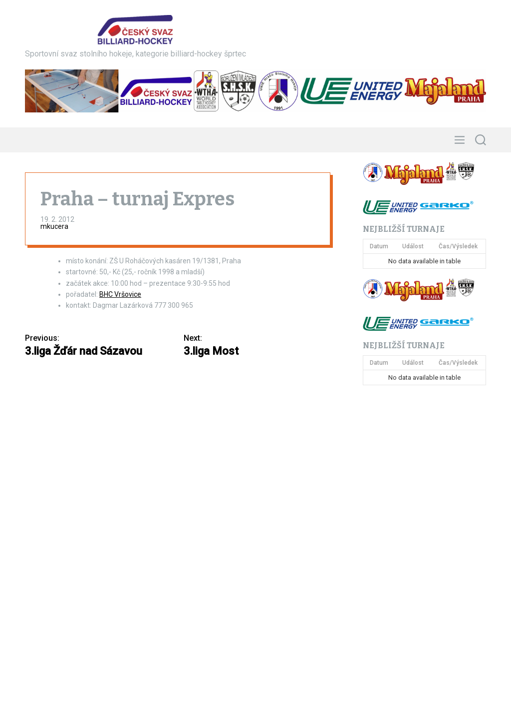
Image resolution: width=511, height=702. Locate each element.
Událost (413, 246)
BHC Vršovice (120, 294)
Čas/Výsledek (458, 246)
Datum (379, 246)
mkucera (54, 226)
